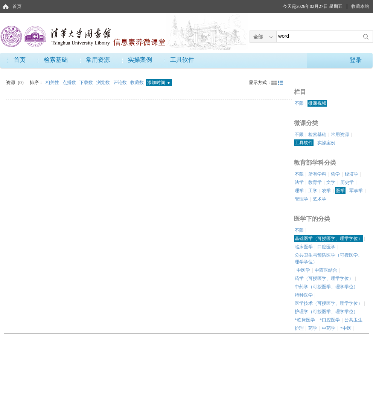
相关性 (53, 82)
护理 (299, 328)
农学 (326, 190)
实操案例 (140, 60)
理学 (299, 190)
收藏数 (137, 82)
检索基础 (56, 60)
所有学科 (317, 174)
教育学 (315, 182)
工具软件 (182, 60)
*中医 (346, 328)
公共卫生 (353, 320)
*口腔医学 (330, 320)
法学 (299, 182)
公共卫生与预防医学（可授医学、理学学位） (328, 258)
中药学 (328, 328)
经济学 (351, 174)
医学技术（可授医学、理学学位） (328, 303)
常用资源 (98, 60)
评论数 (120, 82)
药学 (312, 328)
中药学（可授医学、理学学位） (326, 286)
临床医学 (304, 246)
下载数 (86, 82)
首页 (16, 6)
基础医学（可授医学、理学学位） (328, 238)
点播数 (69, 82)
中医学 (303, 270)
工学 (312, 190)
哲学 (335, 174)
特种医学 (304, 295)
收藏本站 (360, 6)
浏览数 (103, 82)
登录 (356, 60)
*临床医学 (305, 320)
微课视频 (317, 103)
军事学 (356, 190)
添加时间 (158, 82)
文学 (330, 182)
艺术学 (319, 199)
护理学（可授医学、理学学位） (326, 311)
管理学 (301, 199)
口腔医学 (326, 246)
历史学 (347, 182)
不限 (299, 103)
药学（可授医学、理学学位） (324, 278)
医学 (340, 190)
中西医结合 (326, 270)
